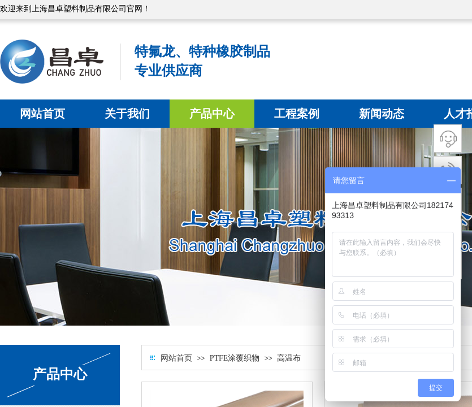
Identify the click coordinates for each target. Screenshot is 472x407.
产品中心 (212, 113)
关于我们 (127, 113)
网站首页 (42, 113)
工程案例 (296, 113)
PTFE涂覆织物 (235, 358)
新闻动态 (381, 113)
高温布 (289, 358)
